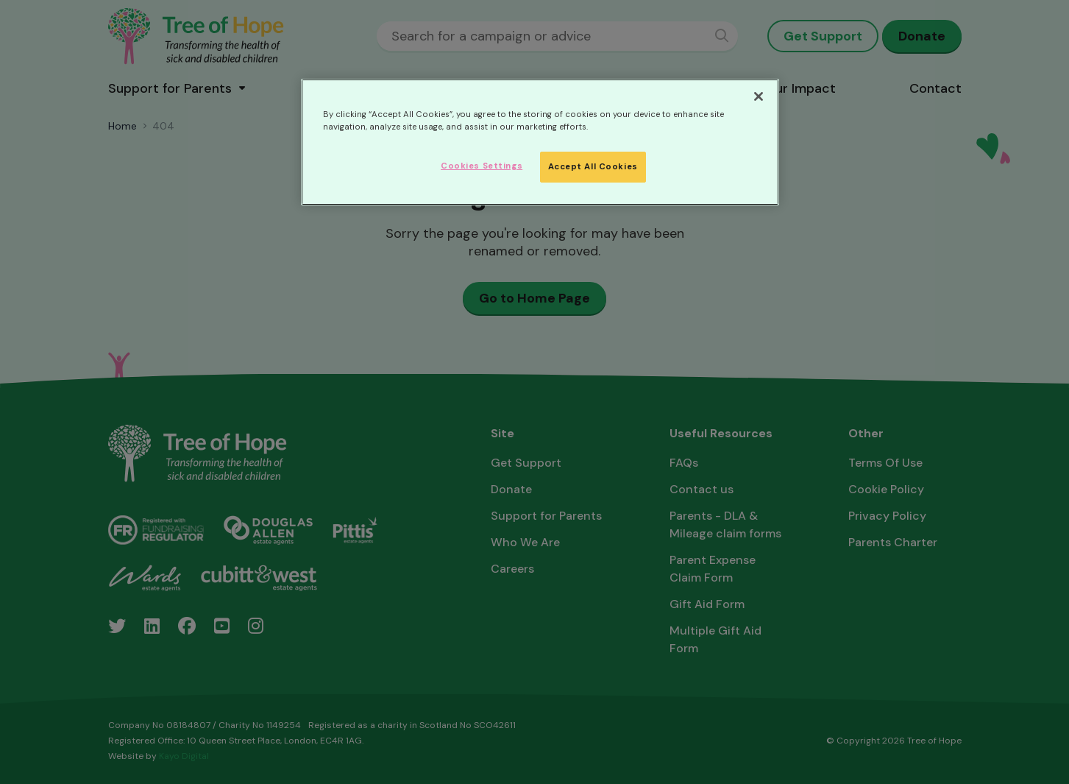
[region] (540, 142)
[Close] (758, 96)
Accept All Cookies (593, 166)
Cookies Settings (481, 166)
